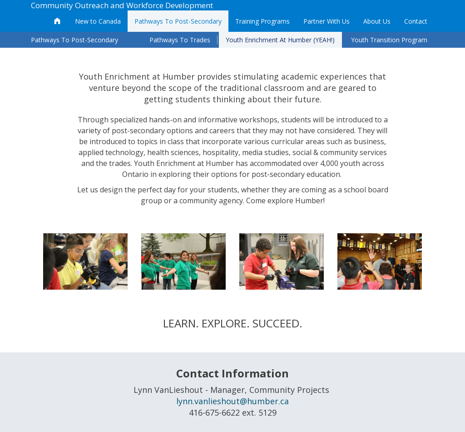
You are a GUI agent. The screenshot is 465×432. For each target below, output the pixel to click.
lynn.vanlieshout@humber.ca (232, 401)
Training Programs (262, 21)
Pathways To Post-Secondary (178, 21)
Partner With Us (326, 21)
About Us (377, 21)
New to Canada (98, 21)
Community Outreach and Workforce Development (122, 5)
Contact (415, 21)
